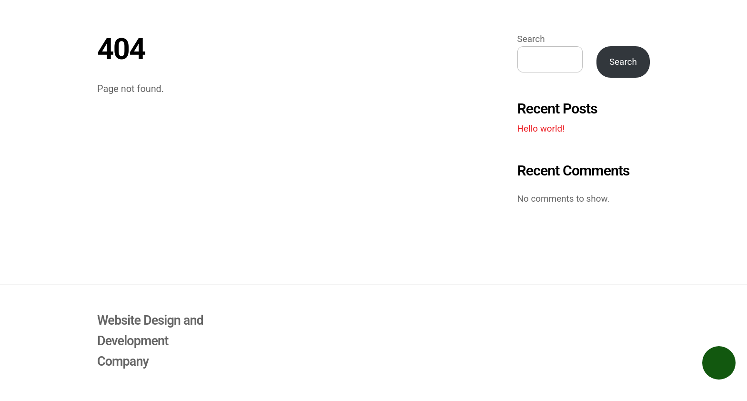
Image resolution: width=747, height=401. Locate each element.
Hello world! (541, 128)
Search (531, 39)
